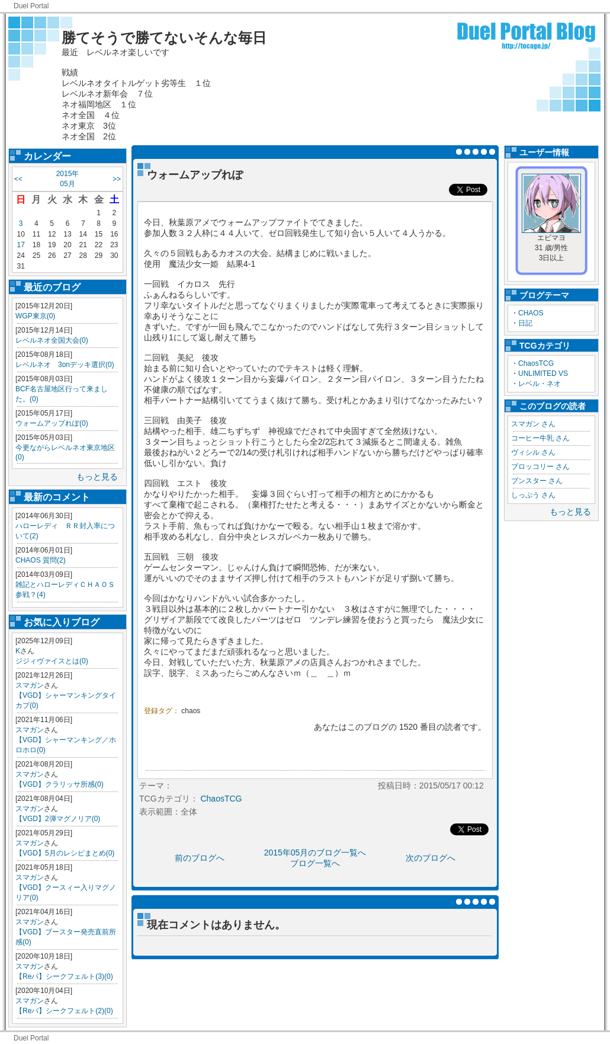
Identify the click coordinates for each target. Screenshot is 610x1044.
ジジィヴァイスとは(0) (51, 661)
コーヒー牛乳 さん (540, 438)
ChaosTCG (536, 363)
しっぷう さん (533, 495)
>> (117, 179)
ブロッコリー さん (540, 466)
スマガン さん (533, 424)
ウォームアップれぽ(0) (51, 423)
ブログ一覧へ (315, 863)
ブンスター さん (537, 481)
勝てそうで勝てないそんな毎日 (164, 38)
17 (20, 245)
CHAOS (531, 313)
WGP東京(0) (35, 316)
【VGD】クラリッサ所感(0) (59, 784)
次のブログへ (430, 858)
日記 (525, 323)
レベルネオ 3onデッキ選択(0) (64, 364)
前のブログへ (199, 858)
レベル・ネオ (539, 383)
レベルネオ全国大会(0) (51, 340)
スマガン (29, 685)
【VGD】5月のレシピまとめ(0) (64, 853)
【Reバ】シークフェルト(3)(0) (64, 976)
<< (18, 179)
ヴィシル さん (533, 452)
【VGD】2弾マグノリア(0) (57, 819)
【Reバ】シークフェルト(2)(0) (64, 1011)
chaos (190, 711)
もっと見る (97, 476)
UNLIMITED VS (543, 373)
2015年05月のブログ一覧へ (315, 852)
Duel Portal (31, 6)
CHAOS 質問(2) (40, 560)
